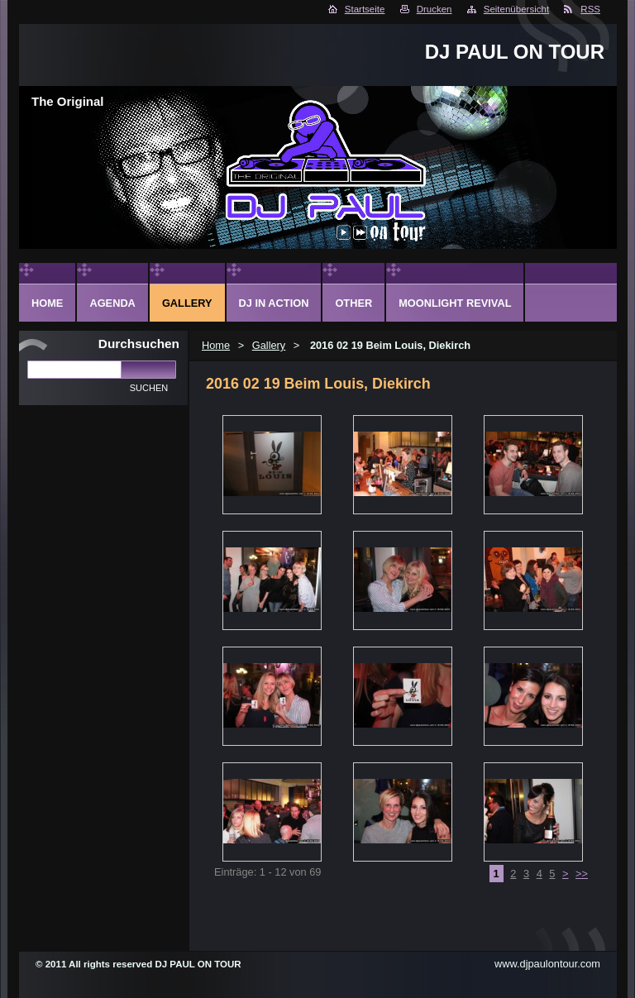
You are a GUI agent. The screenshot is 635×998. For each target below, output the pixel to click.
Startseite (365, 9)
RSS (590, 9)
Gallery (269, 345)
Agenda (112, 303)
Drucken (434, 9)
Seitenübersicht (516, 9)
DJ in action (274, 303)
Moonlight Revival (455, 303)
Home (216, 345)
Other (353, 303)
